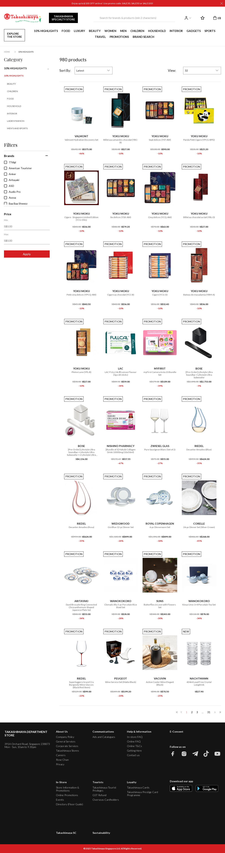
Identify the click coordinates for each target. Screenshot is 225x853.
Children (12, 91)
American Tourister (18, 168)
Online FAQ (134, 741)
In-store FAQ (135, 736)
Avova (10, 197)
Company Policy (65, 736)
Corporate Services (67, 746)
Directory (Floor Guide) (69, 804)
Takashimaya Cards (138, 787)
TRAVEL (100, 36)
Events (60, 799)
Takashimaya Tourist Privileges (104, 789)
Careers (60, 755)
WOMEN (110, 31)
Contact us (133, 755)
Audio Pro (12, 191)
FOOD (66, 31)
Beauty (11, 83)
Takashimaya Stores (67, 750)
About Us (62, 731)
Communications (103, 731)
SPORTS (209, 31)
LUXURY (79, 31)
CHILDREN (137, 31)
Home (7, 52)
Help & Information (139, 731)
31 (208, 712)
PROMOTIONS (119, 36)
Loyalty (131, 782)
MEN (123, 31)
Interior (12, 113)
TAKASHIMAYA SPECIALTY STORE (63, 18)
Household (14, 106)
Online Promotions (67, 795)
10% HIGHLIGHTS (46, 31)
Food (10, 98)
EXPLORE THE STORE (14, 35)
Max (6, 234)
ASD (9, 185)
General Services (65, 741)
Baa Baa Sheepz (15, 203)
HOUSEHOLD (157, 31)
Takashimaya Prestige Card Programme (142, 793)
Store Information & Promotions (67, 789)
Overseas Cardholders (106, 799)
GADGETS (194, 31)
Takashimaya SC (66, 832)
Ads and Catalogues (104, 736)
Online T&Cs (134, 746)
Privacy (60, 764)
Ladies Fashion (15, 120)
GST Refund (99, 795)
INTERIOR (176, 31)
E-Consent (176, 731)
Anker (10, 174)
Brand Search (143, 36)
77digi (10, 162)
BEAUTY (95, 31)
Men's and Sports (17, 128)
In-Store (61, 782)
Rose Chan (62, 759)
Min (6, 220)
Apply (27, 254)
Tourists (98, 782)
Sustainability (101, 832)
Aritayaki (11, 180)
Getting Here (134, 750)
